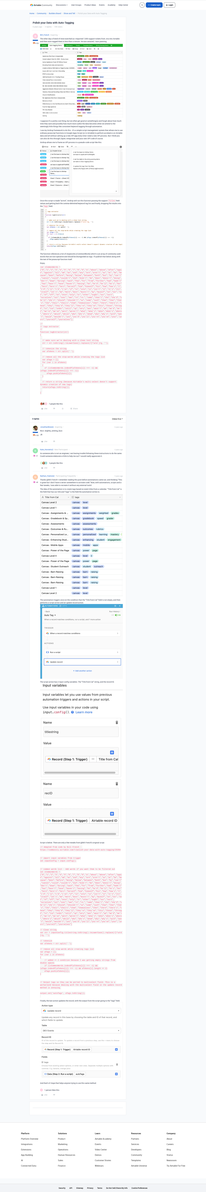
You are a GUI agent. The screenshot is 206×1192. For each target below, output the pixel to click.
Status (170, 1155)
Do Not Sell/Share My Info (117, 1188)
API (70, 1188)
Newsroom (172, 1160)
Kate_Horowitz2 (46, 449)
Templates (136, 1160)
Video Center (101, 1149)
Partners (135, 1138)
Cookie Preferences (139, 1188)
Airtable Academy (103, 1138)
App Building (27, 1155)
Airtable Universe (139, 1165)
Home (31, 13)
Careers (170, 1144)
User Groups (76, 5)
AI (22, 1160)
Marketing (62, 1144)
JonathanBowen (47, 427)
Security (62, 1188)
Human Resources (66, 1155)
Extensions (26, 1149)
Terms (99, 1188)
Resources (136, 1133)
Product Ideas (90, 5)
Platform (25, 1133)
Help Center (123, 5)
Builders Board (55, 13)
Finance (61, 1165)
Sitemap (79, 1188)
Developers (136, 1149)
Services (135, 1144)
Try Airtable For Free (176, 1165)
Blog (169, 1149)
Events (102, 5)
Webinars (99, 1165)
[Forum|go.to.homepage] (41, 5)
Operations (63, 1149)
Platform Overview (29, 1138)
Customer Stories (103, 1160)
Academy (111, 5)
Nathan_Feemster (47, 476)
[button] (154, 5)
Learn (97, 1133)
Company (171, 1133)
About (169, 1138)
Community (41, 13)
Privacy (90, 1188)
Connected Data (28, 1165)
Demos (98, 1155)
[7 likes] (51, 403)
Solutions (62, 1133)
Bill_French (44, 35)
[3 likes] (51, 463)
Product (61, 1138)
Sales (60, 1160)
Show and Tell (69, 13)
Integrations (26, 1144)
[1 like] (49, 1090)
